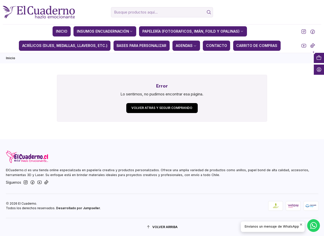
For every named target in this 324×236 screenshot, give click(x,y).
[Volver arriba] (162, 227)
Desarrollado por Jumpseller (78, 208)
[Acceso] (319, 70)
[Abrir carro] (319, 58)
